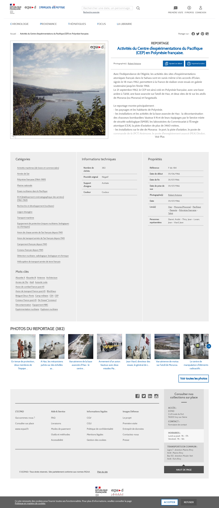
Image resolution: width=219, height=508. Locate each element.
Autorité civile (41, 282)
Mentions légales (95, 434)
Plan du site (102, 472)
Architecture (51, 277)
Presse (126, 439)
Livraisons (56, 423)
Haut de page (184, 469)
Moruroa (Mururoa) (182, 207)
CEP (56, 295)
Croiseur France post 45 (26, 300)
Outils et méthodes (60, 434)
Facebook (137, 396)
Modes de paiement (61, 428)
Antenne (41, 277)
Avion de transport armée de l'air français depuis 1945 (41, 238)
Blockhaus (51, 291)
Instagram (156, 396)
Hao (170, 207)
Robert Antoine (134, 63)
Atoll (32, 282)
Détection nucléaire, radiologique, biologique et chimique (43, 255)
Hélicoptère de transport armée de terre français (38, 261)
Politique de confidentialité (100, 428)
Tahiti (170, 213)
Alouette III (31, 277)
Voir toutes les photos (193, 378)
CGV (89, 417)
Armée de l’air (23, 173)
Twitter (144, 396)
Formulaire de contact (177, 424)
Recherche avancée (91, 12)
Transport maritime (25, 217)
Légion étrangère (24, 212)
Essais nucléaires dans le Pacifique (32, 191)
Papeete (173, 210)
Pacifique (197, 207)
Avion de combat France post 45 (30, 286)
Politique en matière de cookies (30, 505)
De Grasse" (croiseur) (47, 300)
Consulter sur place (24, 423)
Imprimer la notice (195, 64)
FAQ (53, 417)
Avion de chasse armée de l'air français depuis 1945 (40, 232)
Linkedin (150, 396)
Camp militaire (41, 295)
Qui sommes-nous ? (25, 417)
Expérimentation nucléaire (27, 309)
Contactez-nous (131, 434)
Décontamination (23, 305)
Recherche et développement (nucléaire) (35, 206)
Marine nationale (24, 185)
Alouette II (20, 277)
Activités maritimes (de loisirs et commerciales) (38, 168)
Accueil (13, 33)
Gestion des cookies (96, 439)
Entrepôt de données (133, 428)
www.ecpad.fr (22, 428)
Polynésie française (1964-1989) (31, 179)
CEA (51, 295)
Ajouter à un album (173, 64)
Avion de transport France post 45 (30, 291)
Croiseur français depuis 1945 (30, 250)
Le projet (127, 417)
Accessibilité (57, 439)
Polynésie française (187, 210)
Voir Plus (160, 136)
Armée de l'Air (22, 282)
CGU (89, 423)
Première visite (130, 423)
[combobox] (107, 8)
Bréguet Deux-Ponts (25, 295)
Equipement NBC (40, 305)
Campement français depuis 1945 (32, 244)
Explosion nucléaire (49, 309)
